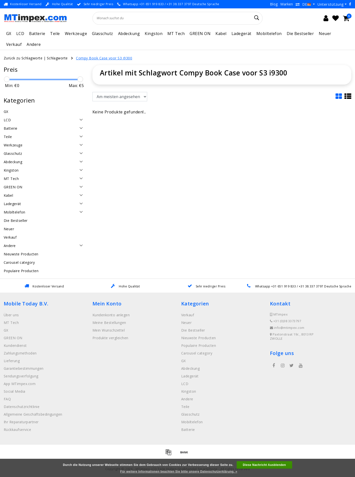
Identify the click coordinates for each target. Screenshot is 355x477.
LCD (20, 33)
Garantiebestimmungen (24, 368)
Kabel (220, 33)
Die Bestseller (300, 33)
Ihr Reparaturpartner (21, 422)
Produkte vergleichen (110, 338)
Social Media (14, 391)
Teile (55, 33)
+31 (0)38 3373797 (285, 321)
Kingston (153, 33)
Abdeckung (129, 33)
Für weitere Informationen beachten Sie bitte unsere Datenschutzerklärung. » (178, 471)
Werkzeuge (76, 33)
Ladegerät (241, 33)
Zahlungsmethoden (20, 353)
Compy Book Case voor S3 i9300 (104, 58)
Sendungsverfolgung (21, 376)
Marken (286, 4)
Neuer (325, 33)
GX (8, 33)
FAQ (7, 399)
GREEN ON (200, 33)
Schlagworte (57, 58)
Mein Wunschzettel (108, 330)
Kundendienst (15, 345)
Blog (274, 4)
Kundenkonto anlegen (111, 315)
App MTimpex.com (20, 383)
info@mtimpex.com (287, 328)
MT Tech (176, 33)
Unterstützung (330, 4)
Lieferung (12, 360)
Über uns (11, 315)
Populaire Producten (198, 345)
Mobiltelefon (269, 33)
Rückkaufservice (17, 429)
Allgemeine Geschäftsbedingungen (33, 414)
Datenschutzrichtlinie (21, 406)
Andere (34, 44)
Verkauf (14, 44)
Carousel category (196, 353)
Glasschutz (102, 33)
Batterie (37, 33)
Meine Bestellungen (109, 322)
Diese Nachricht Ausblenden (264, 465)
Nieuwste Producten (198, 338)
